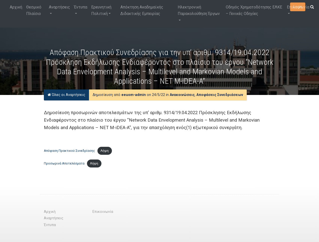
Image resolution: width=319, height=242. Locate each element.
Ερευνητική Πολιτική (101, 10)
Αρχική (16, 7)
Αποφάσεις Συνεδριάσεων (219, 95)
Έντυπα (80, 7)
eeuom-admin (133, 95)
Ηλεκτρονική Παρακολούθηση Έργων (199, 10)
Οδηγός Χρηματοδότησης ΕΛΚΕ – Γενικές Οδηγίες (254, 10)
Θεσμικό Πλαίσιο (33, 10)
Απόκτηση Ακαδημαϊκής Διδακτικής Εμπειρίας (141, 10)
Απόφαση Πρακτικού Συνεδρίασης (69, 151)
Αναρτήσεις (59, 7)
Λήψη (104, 151)
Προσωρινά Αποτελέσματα (64, 163)
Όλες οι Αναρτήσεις (66, 95)
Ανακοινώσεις (182, 95)
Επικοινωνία (298, 7)
